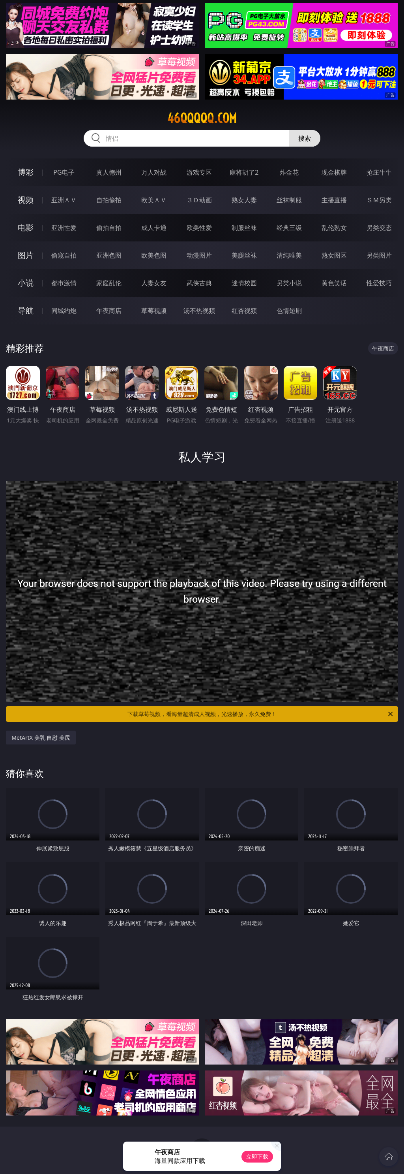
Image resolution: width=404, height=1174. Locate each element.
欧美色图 (153, 255)
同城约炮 (64, 310)
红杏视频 (244, 310)
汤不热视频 (199, 310)
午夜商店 (109, 310)
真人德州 (109, 172)
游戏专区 (199, 172)
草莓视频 (153, 310)
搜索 (304, 138)
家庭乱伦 (109, 283)
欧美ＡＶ (153, 200)
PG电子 (63, 172)
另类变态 (379, 227)
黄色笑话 (334, 283)
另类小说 (289, 283)
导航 (26, 310)
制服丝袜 (244, 227)
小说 (26, 282)
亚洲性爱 (64, 227)
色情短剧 (289, 310)
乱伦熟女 (334, 227)
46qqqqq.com (202, 118)
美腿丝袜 (244, 255)
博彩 (26, 172)
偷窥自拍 (64, 255)
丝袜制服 (289, 200)
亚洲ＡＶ (64, 200)
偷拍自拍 (109, 227)
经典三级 (289, 227)
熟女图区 (334, 255)
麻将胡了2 (244, 172)
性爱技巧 (379, 283)
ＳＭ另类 (379, 200)
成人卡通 (153, 227)
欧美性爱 (199, 227)
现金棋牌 (334, 172)
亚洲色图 (109, 255)
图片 (26, 255)
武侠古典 (199, 283)
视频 (26, 199)
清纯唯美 (289, 255)
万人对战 (153, 172)
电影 (26, 227)
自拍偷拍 (109, 200)
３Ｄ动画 (199, 200)
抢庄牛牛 (379, 172)
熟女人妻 (244, 200)
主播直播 (334, 200)
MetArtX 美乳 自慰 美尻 (40, 737)
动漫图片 (199, 255)
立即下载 (257, 1156)
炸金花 (289, 172)
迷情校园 (244, 283)
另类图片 (379, 255)
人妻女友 (153, 283)
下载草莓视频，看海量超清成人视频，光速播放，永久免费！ (260, 714)
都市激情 (64, 283)
